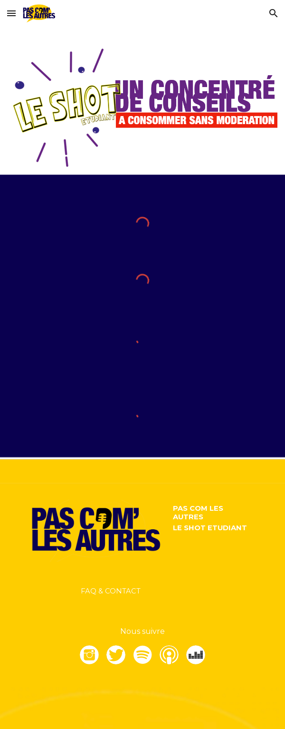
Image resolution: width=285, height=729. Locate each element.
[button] (11, 13)
